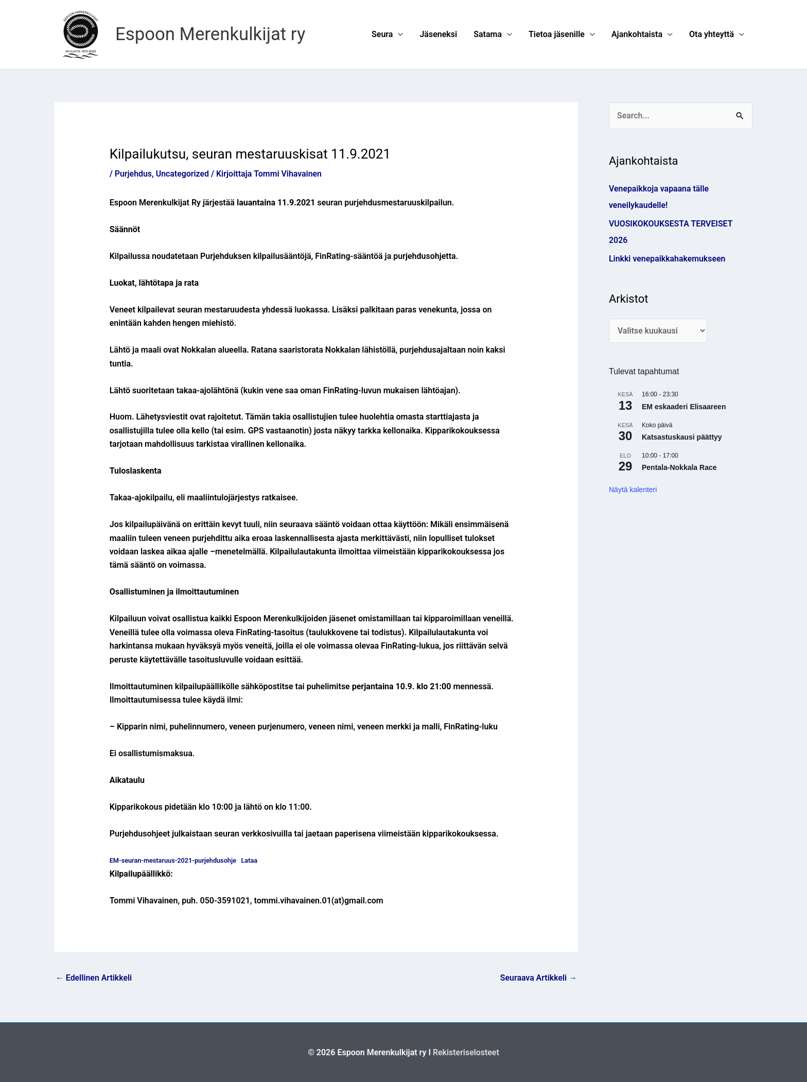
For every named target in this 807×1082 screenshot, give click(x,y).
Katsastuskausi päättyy (682, 437)
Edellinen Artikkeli (94, 978)
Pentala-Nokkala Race (679, 468)
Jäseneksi (438, 34)
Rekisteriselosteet (465, 1052)
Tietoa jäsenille (557, 34)
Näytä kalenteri (633, 489)
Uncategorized (182, 174)
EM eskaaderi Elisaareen (684, 407)
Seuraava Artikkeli (538, 978)
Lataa (250, 860)
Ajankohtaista (636, 34)
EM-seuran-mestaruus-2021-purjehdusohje (173, 860)
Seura (382, 34)
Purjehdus (133, 174)
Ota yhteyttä (711, 34)
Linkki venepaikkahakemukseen (667, 259)
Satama (487, 34)
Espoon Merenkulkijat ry (211, 34)
